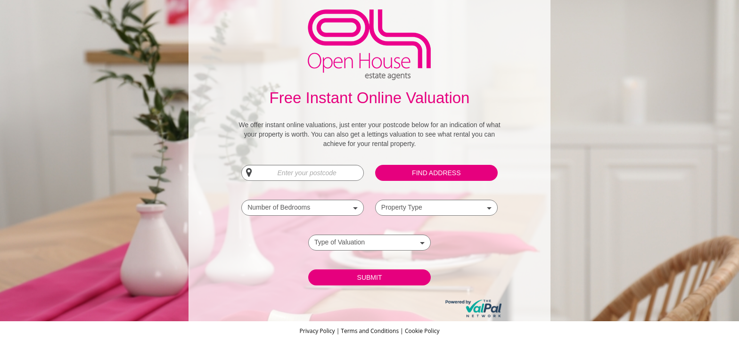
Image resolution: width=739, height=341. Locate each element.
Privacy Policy (318, 331)
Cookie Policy (422, 331)
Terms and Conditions (370, 331)
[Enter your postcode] (302, 173)
